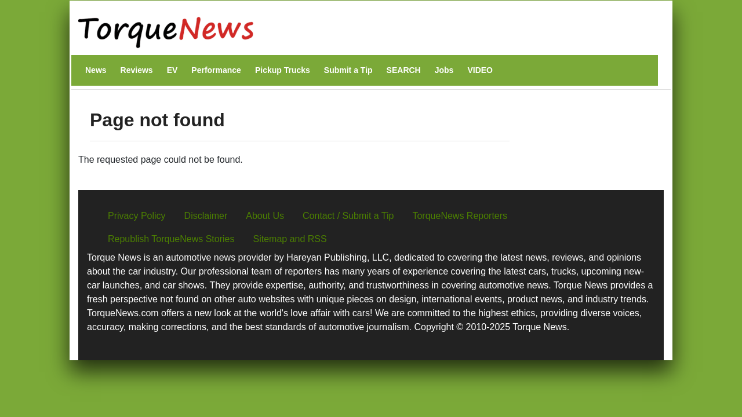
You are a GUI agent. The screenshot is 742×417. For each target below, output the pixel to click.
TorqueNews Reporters (459, 216)
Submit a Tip (348, 70)
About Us (265, 216)
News (96, 70)
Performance (216, 70)
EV (172, 70)
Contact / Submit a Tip (348, 216)
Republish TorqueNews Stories (171, 239)
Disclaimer (206, 216)
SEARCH (404, 70)
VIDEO (480, 70)
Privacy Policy (137, 216)
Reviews (137, 70)
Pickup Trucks (282, 70)
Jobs (444, 70)
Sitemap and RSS (289, 239)
